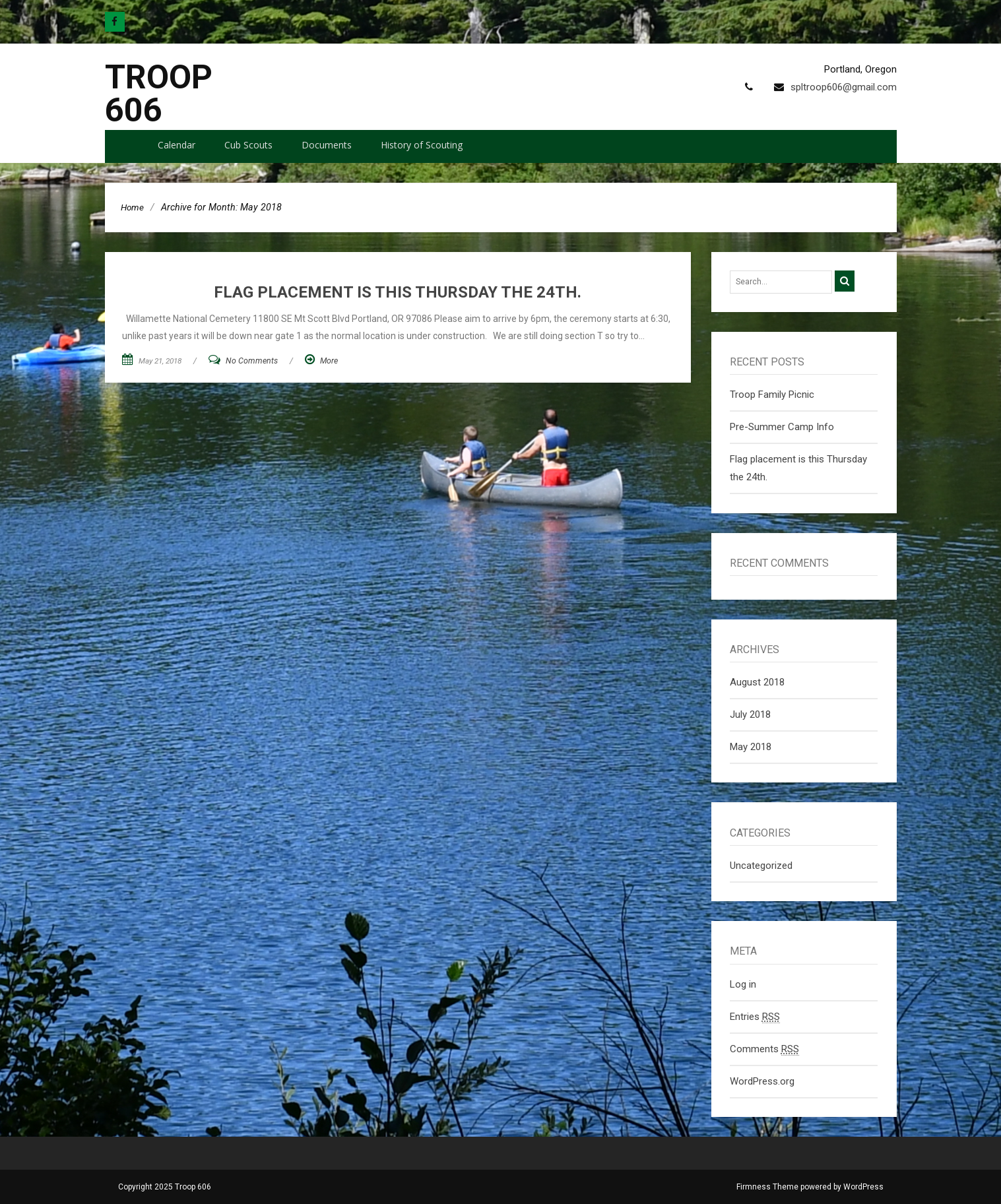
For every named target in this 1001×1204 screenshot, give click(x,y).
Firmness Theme (767, 1186)
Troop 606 (158, 93)
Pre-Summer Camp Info (782, 427)
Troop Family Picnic (772, 394)
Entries (755, 1017)
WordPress (863, 1186)
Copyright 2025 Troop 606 (164, 1186)
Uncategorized (761, 865)
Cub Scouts (248, 145)
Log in (743, 984)
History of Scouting (422, 145)
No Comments (252, 360)
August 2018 (757, 682)
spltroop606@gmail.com (844, 87)
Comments (764, 1049)
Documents (327, 145)
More (329, 360)
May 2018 (750, 747)
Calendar (176, 145)
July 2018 (750, 714)
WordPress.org (762, 1081)
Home (132, 207)
